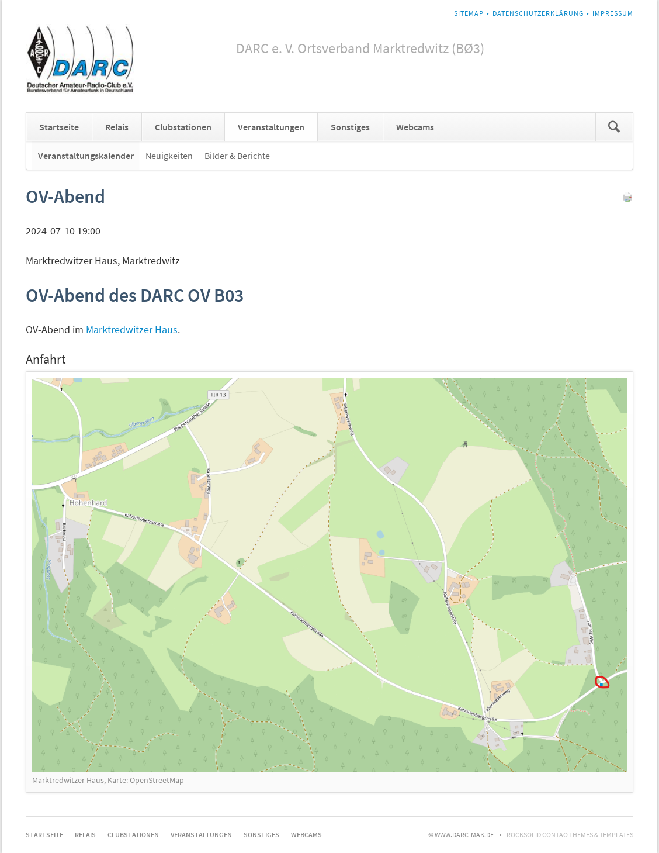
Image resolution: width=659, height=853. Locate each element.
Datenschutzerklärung (538, 13)
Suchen (614, 127)
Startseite (59, 127)
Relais (117, 127)
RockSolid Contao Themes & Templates (570, 834)
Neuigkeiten (169, 155)
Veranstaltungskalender (86, 155)
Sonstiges (350, 127)
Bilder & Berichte (237, 155)
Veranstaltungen (271, 127)
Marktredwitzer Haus (132, 329)
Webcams (415, 127)
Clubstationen (183, 127)
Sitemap (469, 13)
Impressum (612, 13)
